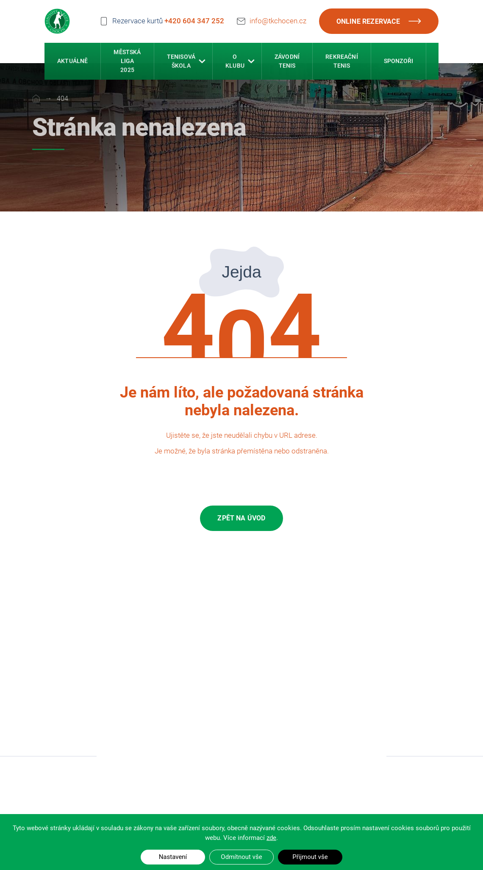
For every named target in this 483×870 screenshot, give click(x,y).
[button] (202, 62)
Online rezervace (378, 21)
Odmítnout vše (241, 857)
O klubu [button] (234, 62)
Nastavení (173, 857)
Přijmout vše (310, 857)
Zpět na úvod (241, 518)
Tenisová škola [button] (181, 62)
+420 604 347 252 (194, 20)
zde (271, 838)
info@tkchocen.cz (278, 19)
